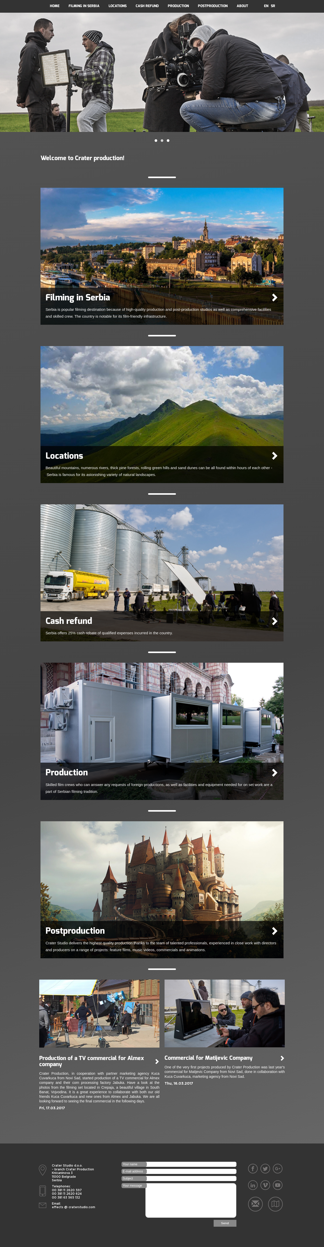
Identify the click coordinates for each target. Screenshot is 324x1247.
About (242, 6)
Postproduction (213, 6)
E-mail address (133, 1171)
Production (178, 6)
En (266, 6)
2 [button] (162, 140)
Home (54, 6)
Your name (130, 1164)
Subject (128, 1178)
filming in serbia (84, 6)
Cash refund (147, 6)
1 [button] (155, 140)
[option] (162, 72)
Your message (132, 1185)
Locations (118, 6)
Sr (273, 6)
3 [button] (168, 140)
